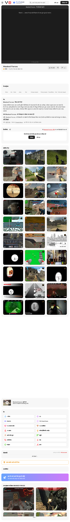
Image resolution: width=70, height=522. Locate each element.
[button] (6, 119)
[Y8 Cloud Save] (51, 421)
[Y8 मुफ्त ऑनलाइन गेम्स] (8, 2)
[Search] (30, 2)
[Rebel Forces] (57, 173)
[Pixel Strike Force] (57, 190)
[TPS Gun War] (57, 207)
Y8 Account (64, 452)
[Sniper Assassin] (13, 290)
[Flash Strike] (57, 224)
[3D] (51, 416)
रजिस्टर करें (64, 2)
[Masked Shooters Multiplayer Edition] (35, 157)
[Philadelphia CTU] (57, 257)
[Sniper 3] (35, 290)
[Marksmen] (13, 307)
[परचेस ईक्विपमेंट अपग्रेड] (51, 430)
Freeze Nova (19, 122)
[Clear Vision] (13, 274)
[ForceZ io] (35, 190)
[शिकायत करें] (63, 67)
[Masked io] (13, 190)
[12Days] (13, 224)
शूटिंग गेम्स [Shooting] (8, 122)
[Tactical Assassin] (13, 257)
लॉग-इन (56, 2)
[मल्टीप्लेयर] (18, 440)
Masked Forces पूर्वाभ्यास (20, 402)
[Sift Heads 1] (57, 240)
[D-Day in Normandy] (35, 240)
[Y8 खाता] (18, 430)
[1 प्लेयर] (18, 416)
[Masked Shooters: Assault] (13, 173)
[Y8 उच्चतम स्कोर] (18, 426)
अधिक (35, 517)
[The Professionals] (13, 240)
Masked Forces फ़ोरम (49, 129)
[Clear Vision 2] (57, 274)
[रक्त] (51, 440)
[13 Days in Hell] (57, 290)
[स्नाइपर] (18, 444)
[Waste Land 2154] (35, 224)
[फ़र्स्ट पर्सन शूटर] (18, 435)
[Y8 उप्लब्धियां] (51, 426)
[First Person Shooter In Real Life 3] (57, 307)
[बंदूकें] (51, 435)
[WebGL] (18, 421)
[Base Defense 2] (35, 257)
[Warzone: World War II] (35, 274)
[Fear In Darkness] (13, 207)
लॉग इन (38, 137)
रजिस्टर (31, 137)
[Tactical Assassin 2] (35, 307)
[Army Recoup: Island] (57, 157)
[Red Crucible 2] (13, 157)
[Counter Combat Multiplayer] (35, 207)
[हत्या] (51, 444)
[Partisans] (35, 173)
